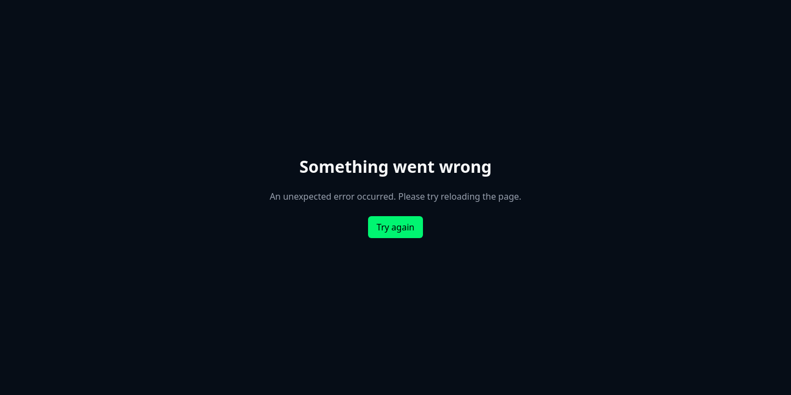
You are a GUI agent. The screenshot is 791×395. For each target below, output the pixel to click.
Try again (396, 227)
